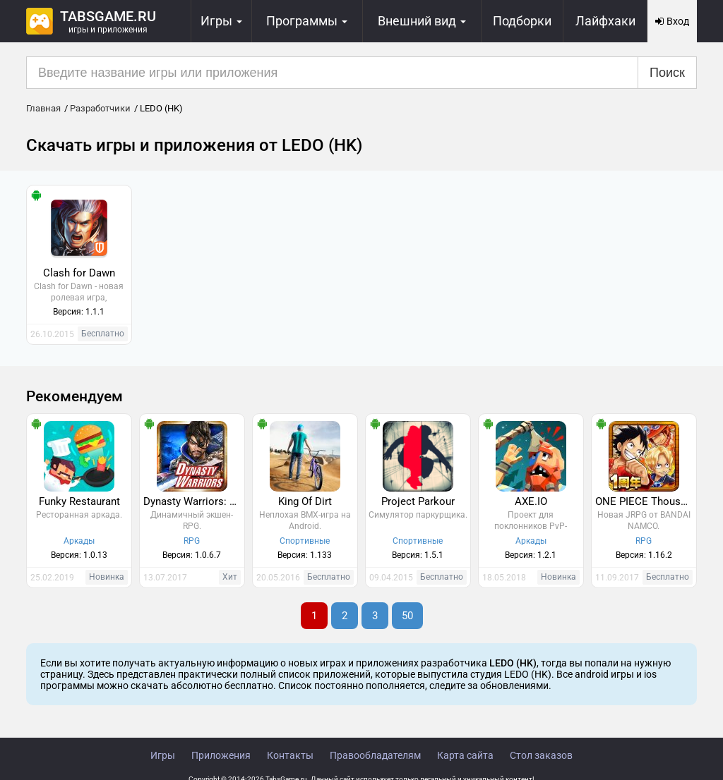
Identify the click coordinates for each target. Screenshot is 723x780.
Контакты (290, 755)
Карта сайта (465, 755)
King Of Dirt (305, 501)
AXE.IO (531, 501)
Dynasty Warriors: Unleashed (193, 501)
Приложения (221, 755)
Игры (162, 755)
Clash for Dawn (79, 273)
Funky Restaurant (79, 501)
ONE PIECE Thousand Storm (645, 501)
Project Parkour (418, 501)
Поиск (667, 73)
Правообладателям (375, 755)
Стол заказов (541, 755)
